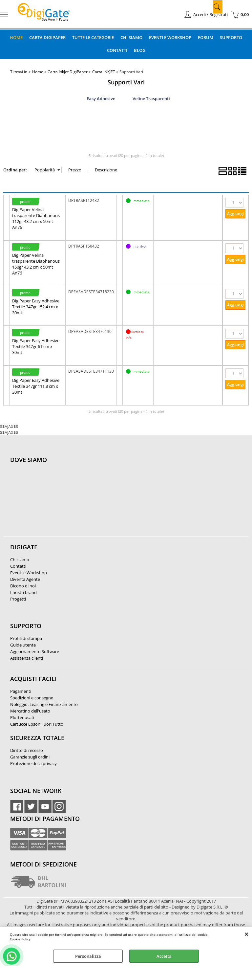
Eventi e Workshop (170, 37)
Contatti (117, 50)
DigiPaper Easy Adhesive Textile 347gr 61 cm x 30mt (35, 346)
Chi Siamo (131, 37)
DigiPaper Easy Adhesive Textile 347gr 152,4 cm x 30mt (35, 307)
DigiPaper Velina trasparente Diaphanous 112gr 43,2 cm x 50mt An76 (36, 218)
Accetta (164, 956)
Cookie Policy (20, 939)
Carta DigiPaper (47, 37)
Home (16, 37)
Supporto (231, 37)
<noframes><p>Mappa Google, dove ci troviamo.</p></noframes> (59, 503)
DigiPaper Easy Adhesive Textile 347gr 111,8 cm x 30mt (35, 386)
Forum (205, 37)
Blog (139, 50)
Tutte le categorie (93, 37)
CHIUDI (246, 934)
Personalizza (88, 956)
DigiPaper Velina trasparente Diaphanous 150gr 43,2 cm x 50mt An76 (36, 264)
